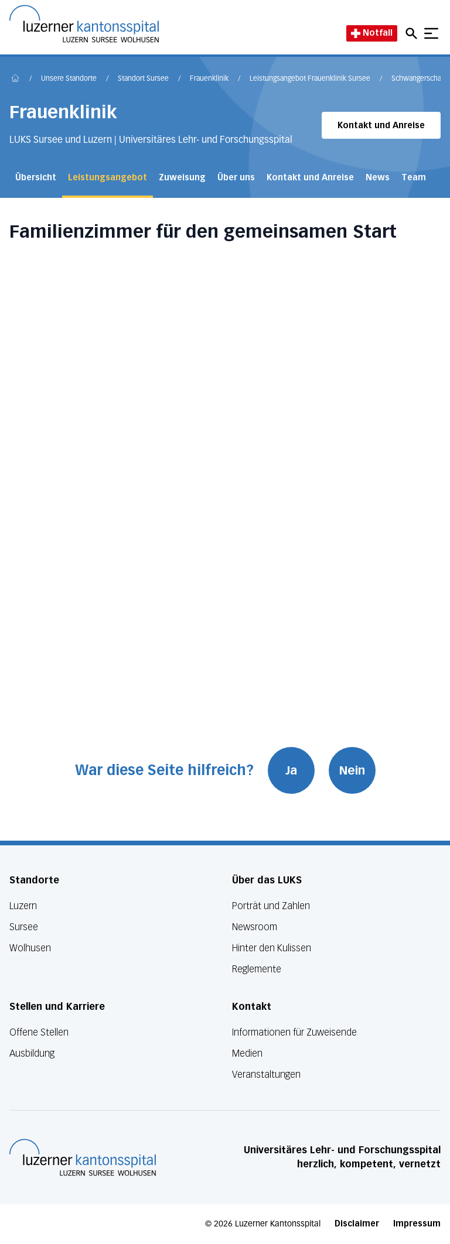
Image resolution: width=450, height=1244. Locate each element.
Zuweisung (182, 178)
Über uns (236, 178)
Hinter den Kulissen (271, 948)
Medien (247, 1053)
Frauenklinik (209, 79)
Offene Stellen (39, 1032)
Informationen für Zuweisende (294, 1032)
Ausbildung (31, 1053)
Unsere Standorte (69, 79)
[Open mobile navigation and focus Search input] (413, 33)
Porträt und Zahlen (271, 905)
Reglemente (256, 969)
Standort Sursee (143, 79)
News (378, 178)
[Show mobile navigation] (431, 33)
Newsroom (254, 927)
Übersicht (35, 178)
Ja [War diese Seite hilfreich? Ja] (291, 770)
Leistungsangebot (107, 178)
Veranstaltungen (266, 1074)
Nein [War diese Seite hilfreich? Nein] (352, 770)
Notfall (372, 33)
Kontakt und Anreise (381, 126)
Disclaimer (357, 1224)
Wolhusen (30, 948)
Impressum (417, 1224)
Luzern (23, 905)
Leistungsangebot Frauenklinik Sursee (310, 79)
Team (413, 178)
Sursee (23, 927)
